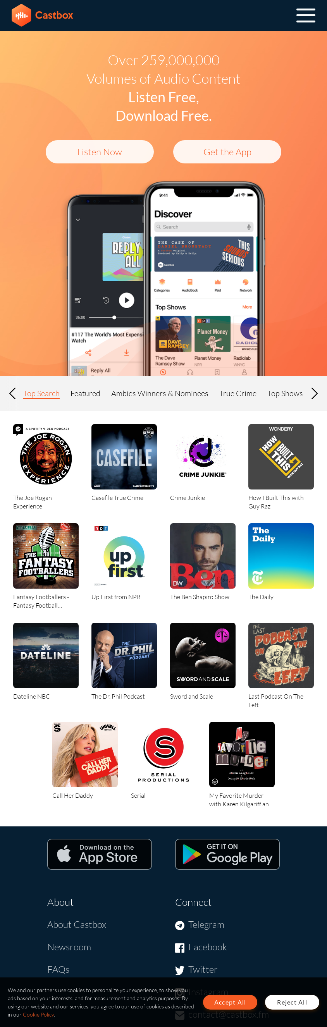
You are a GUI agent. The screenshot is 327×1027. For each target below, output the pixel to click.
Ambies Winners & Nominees (159, 393)
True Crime (237, 393)
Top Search (41, 393)
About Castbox (76, 924)
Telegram (206, 924)
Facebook (207, 947)
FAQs (58, 969)
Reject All (292, 1002)
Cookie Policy (38, 1014)
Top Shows (285, 393)
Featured (85, 393)
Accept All (230, 1002)
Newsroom (69, 947)
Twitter (203, 969)
